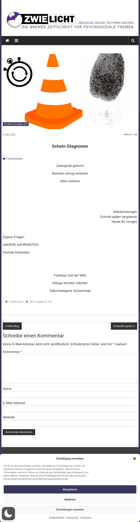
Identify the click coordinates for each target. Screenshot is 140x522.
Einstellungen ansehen (70, 509)
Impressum (85, 517)
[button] (134, 458)
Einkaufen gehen (123, 326)
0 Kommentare (13, 158)
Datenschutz (73, 517)
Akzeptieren (70, 489)
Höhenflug (13, 326)
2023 (31, 301)
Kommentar (12, 352)
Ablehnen (70, 499)
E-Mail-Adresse (14, 403)
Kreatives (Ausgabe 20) (15, 124)
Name (7, 389)
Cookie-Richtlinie (57, 517)
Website (9, 417)
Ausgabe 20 (41, 301)
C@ (50, 301)
